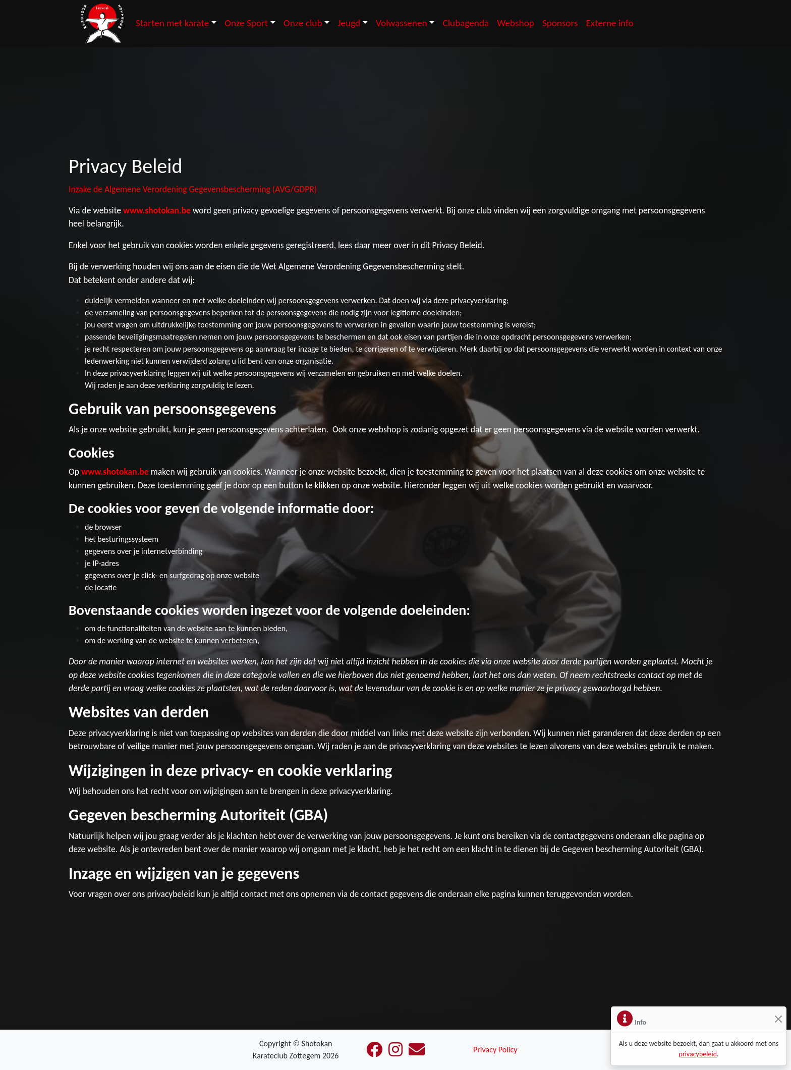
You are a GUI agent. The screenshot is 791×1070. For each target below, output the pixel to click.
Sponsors (560, 23)
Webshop (515, 23)
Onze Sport (246, 23)
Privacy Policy (495, 1049)
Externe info (609, 23)
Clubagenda (465, 23)
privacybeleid (698, 1054)
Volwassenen (401, 23)
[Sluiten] (778, 1019)
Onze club (303, 23)
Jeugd (348, 23)
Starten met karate (172, 23)
